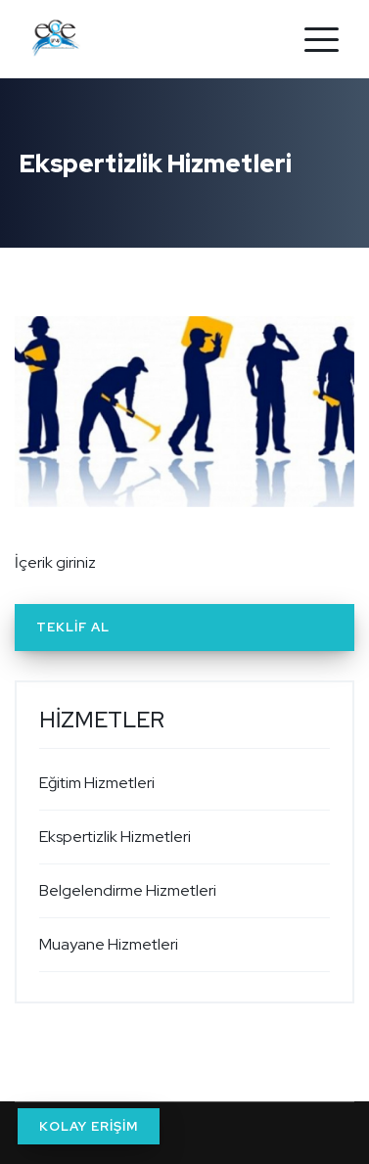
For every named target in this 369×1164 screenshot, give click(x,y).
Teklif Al (73, 627)
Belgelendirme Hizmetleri (127, 890)
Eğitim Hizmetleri (97, 782)
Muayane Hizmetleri (108, 944)
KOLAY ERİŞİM (88, 1126)
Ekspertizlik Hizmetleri (115, 836)
